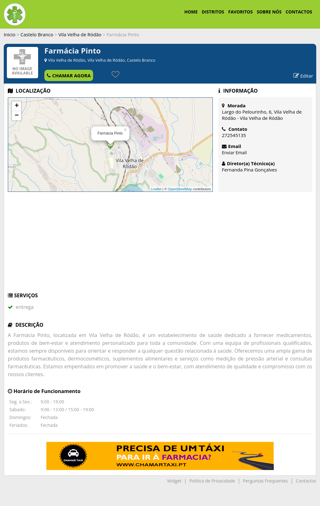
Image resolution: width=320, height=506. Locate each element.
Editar (303, 76)
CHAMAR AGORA (69, 75)
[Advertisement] (160, 245)
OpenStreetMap (180, 189)
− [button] (17, 115)
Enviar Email (234, 153)
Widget (174, 481)
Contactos (306, 481)
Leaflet (156, 189)
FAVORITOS (240, 12)
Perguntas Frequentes (265, 481)
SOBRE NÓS (269, 12)
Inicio (9, 34)
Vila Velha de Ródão (80, 34)
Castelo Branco (37, 34)
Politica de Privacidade (212, 481)
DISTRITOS (213, 12)
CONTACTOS (299, 12)
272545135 (234, 135)
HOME (191, 12)
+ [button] (17, 106)
